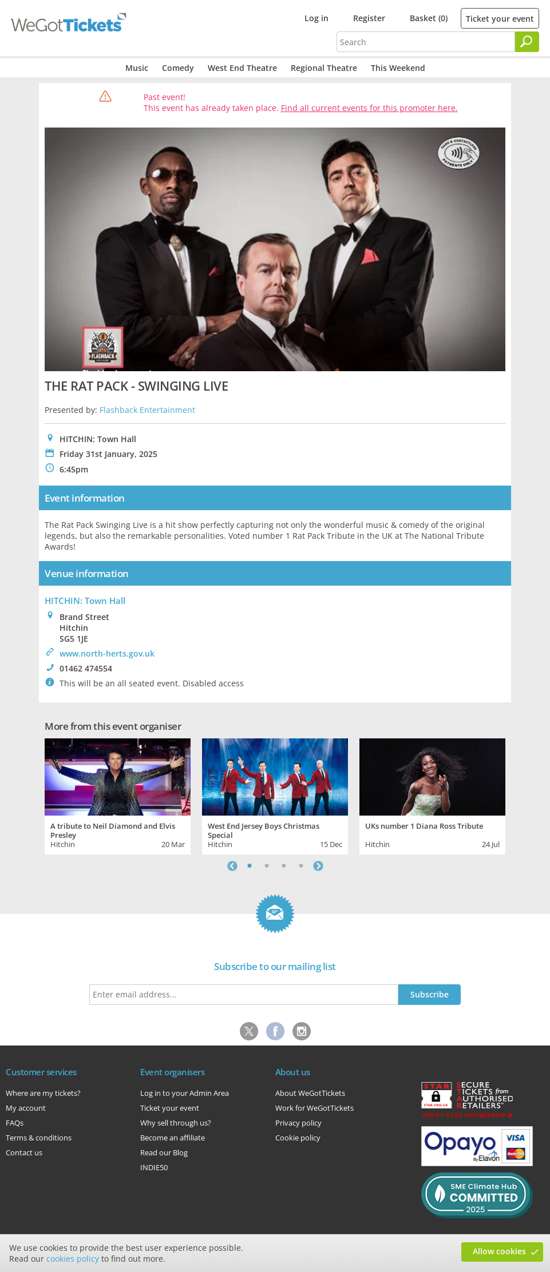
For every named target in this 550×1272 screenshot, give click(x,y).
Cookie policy (297, 1137)
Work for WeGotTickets (314, 1108)
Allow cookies (499, 1251)
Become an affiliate (172, 1137)
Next (318, 866)
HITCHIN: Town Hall (85, 600)
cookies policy (72, 1258)
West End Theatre (242, 67)
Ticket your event (500, 18)
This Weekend (398, 67)
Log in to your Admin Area (184, 1093)
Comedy (178, 67)
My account (26, 1108)
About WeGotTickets (310, 1093)
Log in (316, 18)
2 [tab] (266, 866)
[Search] (527, 41)
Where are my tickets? (43, 1093)
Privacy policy (298, 1123)
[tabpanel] (117, 795)
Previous (232, 866)
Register (369, 18)
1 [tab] (249, 866)
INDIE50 (154, 1167)
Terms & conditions (39, 1137)
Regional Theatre (324, 67)
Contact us (24, 1152)
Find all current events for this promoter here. (369, 107)
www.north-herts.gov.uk (107, 653)
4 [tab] (301, 866)
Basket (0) (429, 18)
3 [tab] (284, 866)
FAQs (14, 1123)
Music (136, 67)
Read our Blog (164, 1152)
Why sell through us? (175, 1123)
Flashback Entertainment (147, 409)
